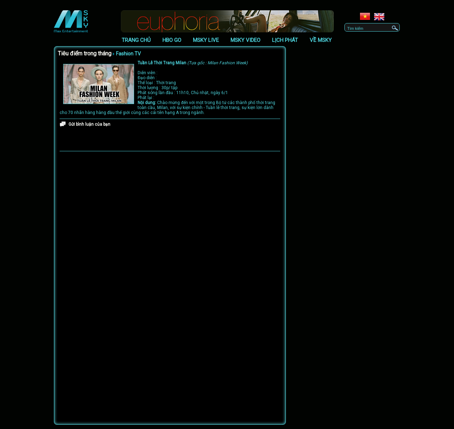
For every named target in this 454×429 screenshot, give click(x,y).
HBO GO (171, 40)
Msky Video (245, 40)
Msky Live (206, 40)
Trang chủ (136, 40)
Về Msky (321, 40)
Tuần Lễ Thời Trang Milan (193, 62)
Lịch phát (285, 40)
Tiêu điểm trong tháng (84, 53)
